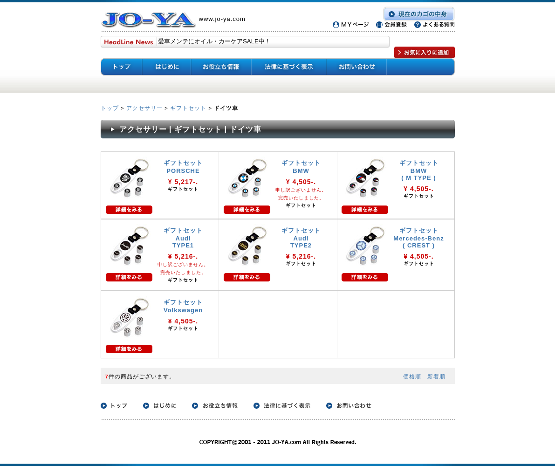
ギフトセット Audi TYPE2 (301, 238)
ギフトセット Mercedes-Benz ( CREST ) (418, 238)
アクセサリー (144, 108)
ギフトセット (188, 108)
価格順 (412, 376)
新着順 (436, 376)
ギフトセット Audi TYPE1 (183, 238)
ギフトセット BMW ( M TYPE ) (419, 170)
